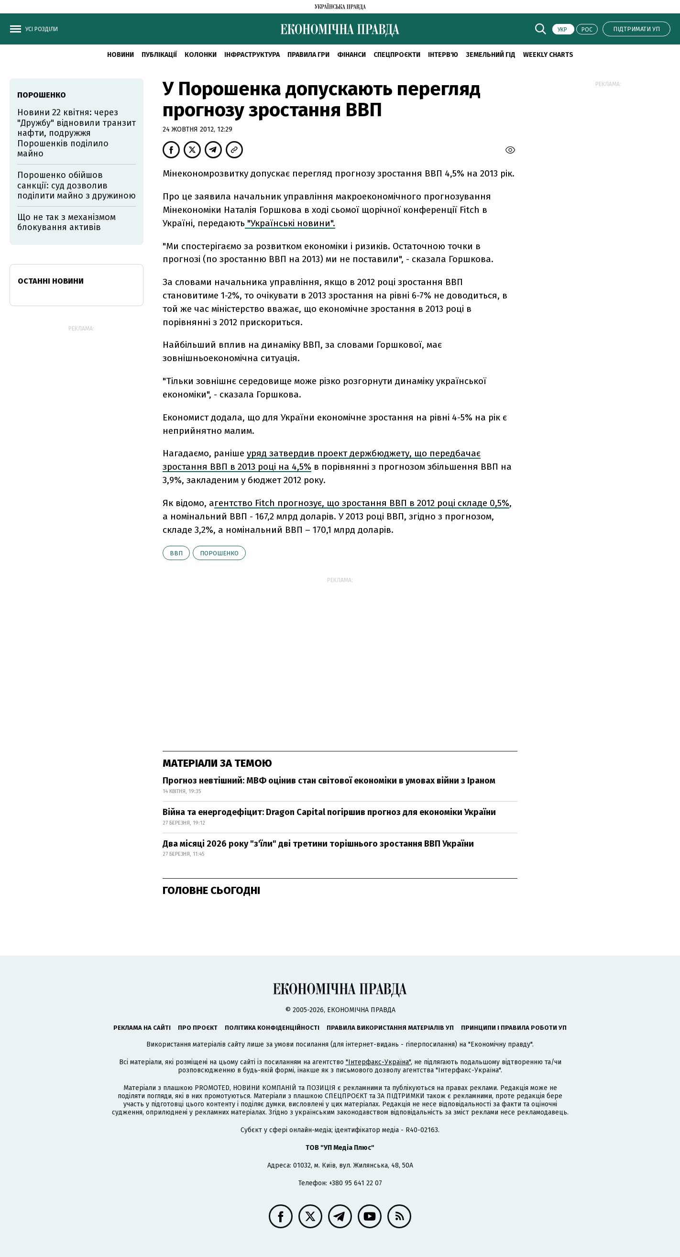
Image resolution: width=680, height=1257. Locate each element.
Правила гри (308, 55)
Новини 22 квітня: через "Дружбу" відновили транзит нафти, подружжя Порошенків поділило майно (76, 133)
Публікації (159, 55)
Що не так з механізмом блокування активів (66, 222)
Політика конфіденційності (272, 1027)
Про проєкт (198, 1027)
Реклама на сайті (142, 1027)
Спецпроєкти (396, 55)
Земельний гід (490, 55)
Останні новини (51, 281)
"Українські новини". (290, 223)
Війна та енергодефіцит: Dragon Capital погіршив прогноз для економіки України (329, 812)
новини (120, 55)
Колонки (201, 55)
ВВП (176, 553)
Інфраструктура (252, 55)
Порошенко (219, 553)
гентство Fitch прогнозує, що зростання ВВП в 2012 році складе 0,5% (361, 502)
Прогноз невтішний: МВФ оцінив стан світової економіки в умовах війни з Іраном (329, 780)
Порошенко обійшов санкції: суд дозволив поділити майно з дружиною (76, 185)
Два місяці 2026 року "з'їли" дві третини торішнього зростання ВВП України (318, 843)
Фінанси (351, 55)
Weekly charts (548, 55)
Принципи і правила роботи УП (514, 1027)
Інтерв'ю (443, 55)
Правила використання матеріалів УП (390, 1027)
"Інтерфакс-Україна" (378, 1062)
